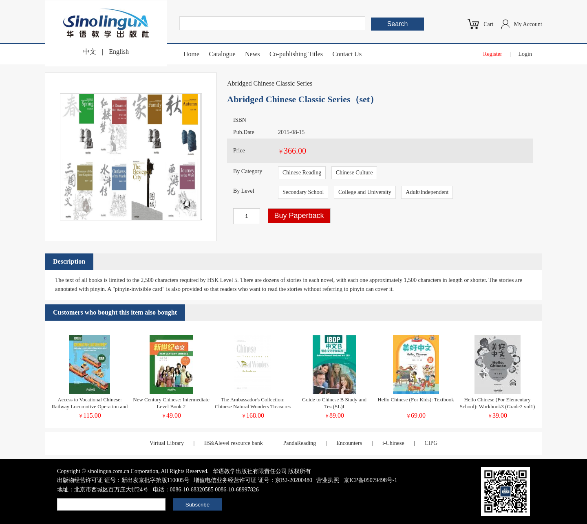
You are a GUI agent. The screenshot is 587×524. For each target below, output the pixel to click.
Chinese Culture (354, 173)
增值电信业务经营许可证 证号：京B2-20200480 (253, 480)
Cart (488, 24)
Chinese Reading (301, 173)
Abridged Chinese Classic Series (269, 83)
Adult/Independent (427, 192)
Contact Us (347, 54)
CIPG (430, 443)
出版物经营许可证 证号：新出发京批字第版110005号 (123, 480)
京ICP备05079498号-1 (370, 480)
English (119, 51)
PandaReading (299, 443)
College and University (364, 192)
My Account (528, 24)
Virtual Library (167, 443)
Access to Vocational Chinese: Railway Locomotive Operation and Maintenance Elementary (90, 406)
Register (492, 54)
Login (525, 54)
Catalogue (222, 54)
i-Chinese (393, 443)
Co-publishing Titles (296, 54)
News (252, 54)
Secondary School (303, 192)
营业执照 (327, 480)
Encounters (349, 443)
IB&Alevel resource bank (233, 443)
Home (191, 54)
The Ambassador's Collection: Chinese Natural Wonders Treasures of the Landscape (253, 406)
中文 (89, 51)
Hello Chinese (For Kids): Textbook (415, 399)
